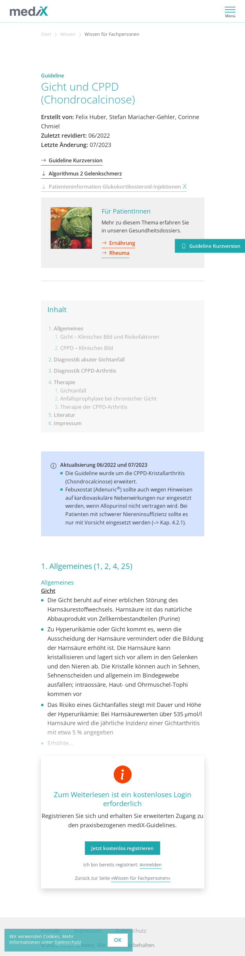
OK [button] (117, 940)
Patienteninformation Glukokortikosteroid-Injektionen (114, 186)
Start (46, 34)
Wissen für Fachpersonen (112, 34)
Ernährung (118, 243)
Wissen (68, 34)
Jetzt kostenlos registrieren (122, 848)
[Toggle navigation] (229, 11)
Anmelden (151, 865)
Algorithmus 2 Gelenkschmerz (81, 173)
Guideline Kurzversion (71, 160)
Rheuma (115, 252)
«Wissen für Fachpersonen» (140, 878)
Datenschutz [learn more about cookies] (67, 942)
